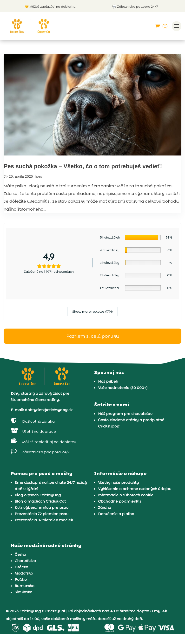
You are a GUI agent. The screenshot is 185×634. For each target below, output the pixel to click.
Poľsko (21, 579)
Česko (20, 554)
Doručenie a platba (116, 513)
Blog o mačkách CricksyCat (40, 501)
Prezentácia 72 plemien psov (41, 513)
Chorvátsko (25, 560)
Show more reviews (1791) (92, 311)
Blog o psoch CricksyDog (38, 494)
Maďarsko (24, 573)
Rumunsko (24, 585)
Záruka (104, 507)
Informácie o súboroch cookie (125, 494)
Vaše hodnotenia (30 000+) (122, 387)
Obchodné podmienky (119, 501)
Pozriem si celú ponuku (92, 336)
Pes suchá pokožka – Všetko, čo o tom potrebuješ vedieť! (83, 166)
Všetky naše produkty (118, 482)
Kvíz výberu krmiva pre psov (41, 507)
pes (39, 176)
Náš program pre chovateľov (125, 413)
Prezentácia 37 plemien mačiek (44, 519)
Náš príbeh (108, 381)
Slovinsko (23, 591)
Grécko (21, 566)
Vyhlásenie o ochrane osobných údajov (134, 488)
